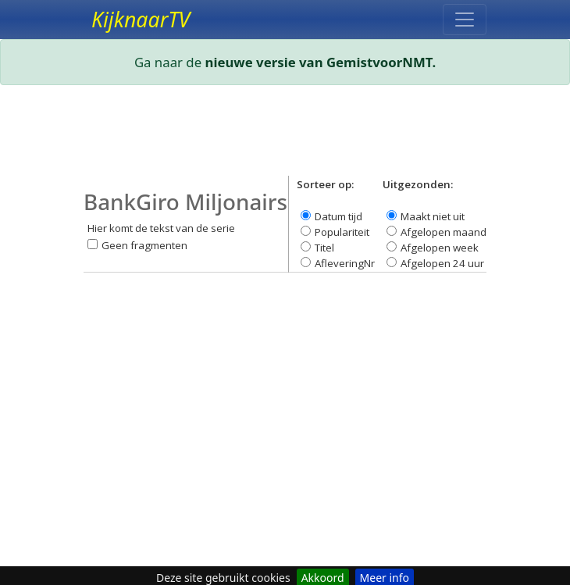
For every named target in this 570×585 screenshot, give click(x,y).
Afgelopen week (440, 248)
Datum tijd (338, 216)
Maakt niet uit (433, 216)
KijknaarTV (140, 19)
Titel (324, 248)
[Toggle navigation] (464, 19)
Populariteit (342, 232)
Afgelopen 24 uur (442, 263)
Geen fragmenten (144, 245)
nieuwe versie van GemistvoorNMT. (320, 62)
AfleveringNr (345, 263)
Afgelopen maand (443, 232)
